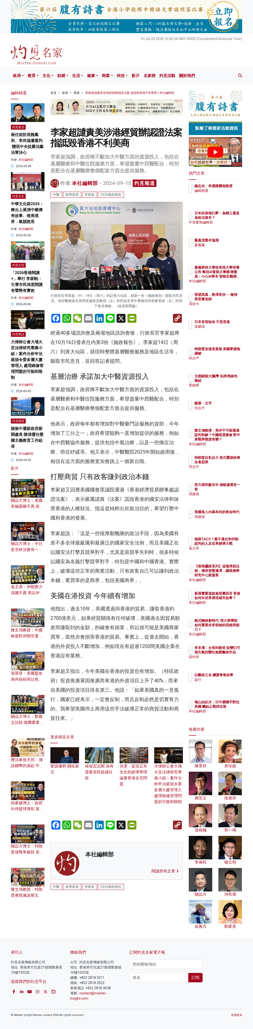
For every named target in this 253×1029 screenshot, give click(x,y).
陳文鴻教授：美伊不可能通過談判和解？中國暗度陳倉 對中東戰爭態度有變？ (228, 439)
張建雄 (221, 331)
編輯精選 (223, 195)
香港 (77, 93)
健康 (91, 75)
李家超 (89, 194)
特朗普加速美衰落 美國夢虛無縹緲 (228, 353)
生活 (76, 75)
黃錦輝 (221, 390)
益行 (219, 684)
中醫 (56, 194)
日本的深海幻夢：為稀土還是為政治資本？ (228, 217)
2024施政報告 (111, 194)
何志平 (221, 362)
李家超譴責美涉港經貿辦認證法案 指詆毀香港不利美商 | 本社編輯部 (129, 93)
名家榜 (149, 75)
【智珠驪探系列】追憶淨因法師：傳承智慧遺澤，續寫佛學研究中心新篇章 (228, 575)
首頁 (53, 93)
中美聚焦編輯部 (228, 227)
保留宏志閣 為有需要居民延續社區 (99, 766)
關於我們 (187, 75)
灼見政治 (18, 127)
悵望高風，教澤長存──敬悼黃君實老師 (228, 299)
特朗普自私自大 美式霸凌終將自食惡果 (228, 462)
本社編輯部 (85, 183)
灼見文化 (18, 196)
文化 (46, 75)
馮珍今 (221, 308)
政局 (17, 75)
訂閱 (195, 977)
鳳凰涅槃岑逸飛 (228, 240)
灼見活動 (167, 75)
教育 (32, 75)
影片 (136, 75)
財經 (61, 75)
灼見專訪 (18, 334)
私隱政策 (236, 1015)
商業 (106, 75)
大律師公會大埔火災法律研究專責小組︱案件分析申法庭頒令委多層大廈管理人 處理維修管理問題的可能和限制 (168, 778)
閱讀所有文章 (165, 871)
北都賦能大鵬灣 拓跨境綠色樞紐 (228, 380)
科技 (121, 75)
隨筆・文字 (224, 403)
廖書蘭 (221, 245)
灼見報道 (144, 183)
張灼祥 (221, 661)
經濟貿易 (72, 194)
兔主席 (221, 553)
